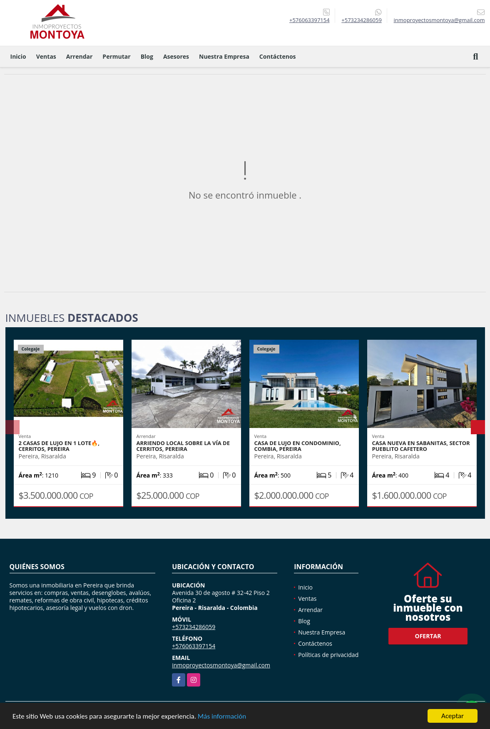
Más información (222, 716)
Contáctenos (277, 56)
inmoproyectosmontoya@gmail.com (221, 665)
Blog (147, 56)
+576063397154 (309, 20)
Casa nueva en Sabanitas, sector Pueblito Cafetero (421, 446)
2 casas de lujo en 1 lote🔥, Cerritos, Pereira (59, 446)
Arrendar (79, 56)
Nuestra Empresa (224, 56)
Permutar (116, 56)
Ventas (46, 56)
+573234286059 (361, 20)
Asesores (176, 56)
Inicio (18, 56)
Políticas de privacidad (328, 655)
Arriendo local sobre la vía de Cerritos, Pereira (183, 446)
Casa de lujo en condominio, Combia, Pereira (297, 446)
